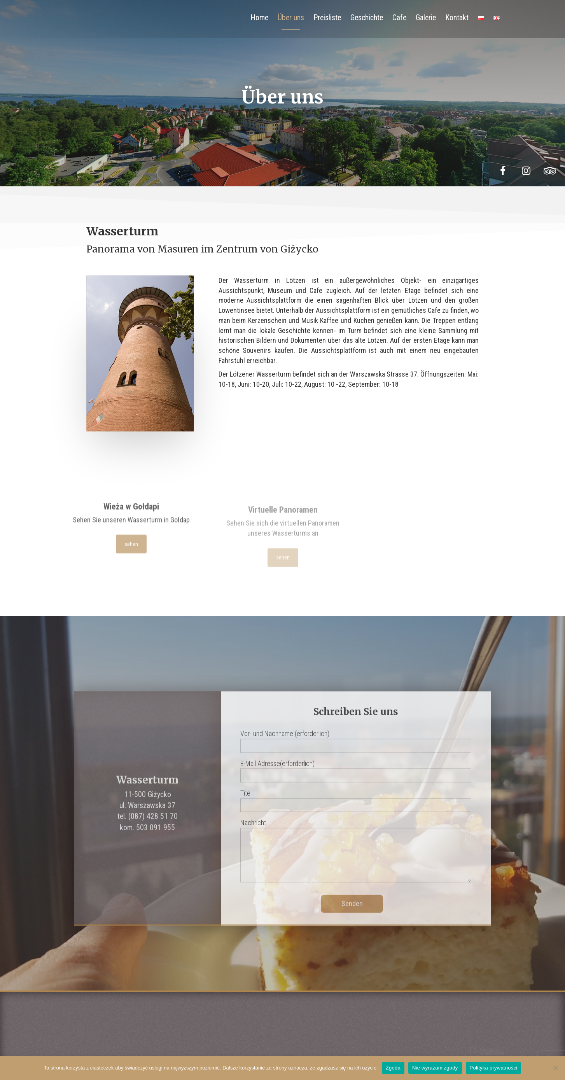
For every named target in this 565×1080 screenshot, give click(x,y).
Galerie (426, 17)
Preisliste (327, 17)
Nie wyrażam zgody (435, 1068)
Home (259, 17)
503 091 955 (155, 837)
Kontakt (457, 17)
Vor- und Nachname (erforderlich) (355, 750)
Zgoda (393, 1068)
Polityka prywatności (494, 1068)
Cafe (399, 17)
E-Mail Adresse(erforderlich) (355, 780)
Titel (355, 809)
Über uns (291, 17)
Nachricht (355, 861)
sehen (131, 548)
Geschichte (366, 17)
